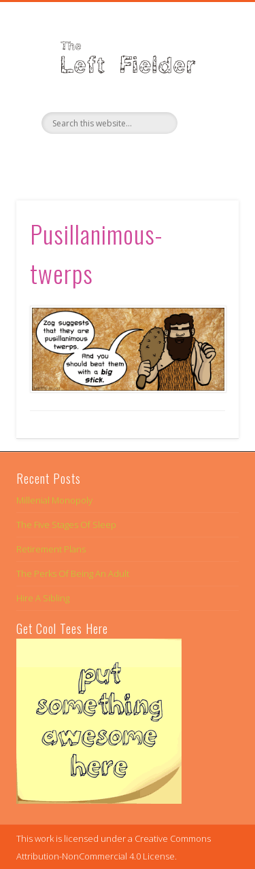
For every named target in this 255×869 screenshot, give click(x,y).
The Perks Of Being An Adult (72, 573)
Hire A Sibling (42, 598)
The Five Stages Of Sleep (66, 524)
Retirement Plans (51, 549)
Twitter (126, 157)
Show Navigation (206, 121)
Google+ (154, 157)
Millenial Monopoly (54, 500)
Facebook (98, 157)
